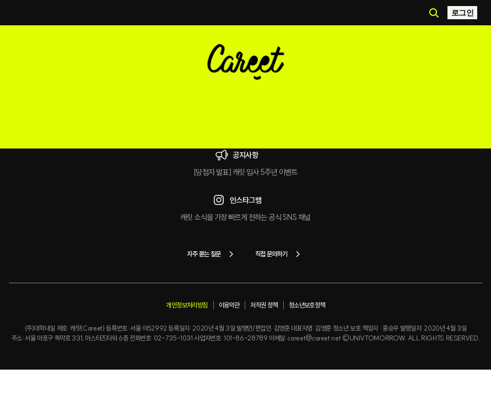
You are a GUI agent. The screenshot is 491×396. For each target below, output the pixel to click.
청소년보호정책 (307, 305)
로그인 (462, 12)
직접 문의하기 (279, 254)
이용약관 (229, 305)
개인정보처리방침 (186, 305)
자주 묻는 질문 (212, 254)
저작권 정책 (263, 305)
